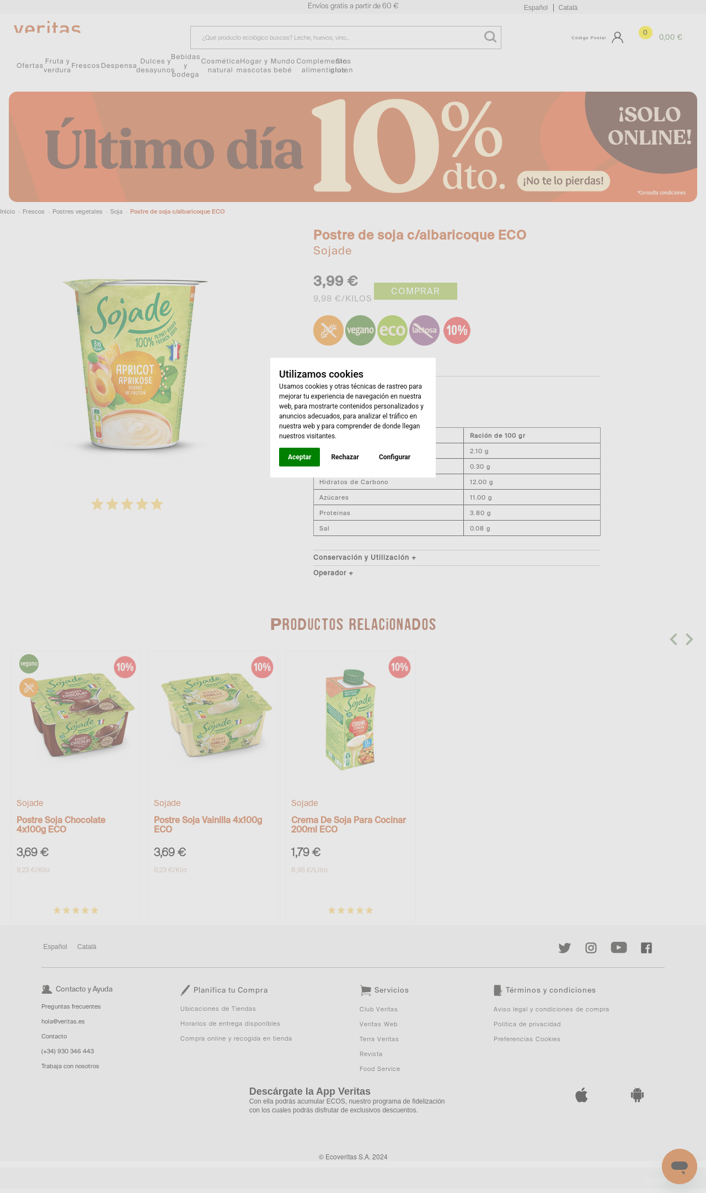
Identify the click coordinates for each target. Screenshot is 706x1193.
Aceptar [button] (299, 457)
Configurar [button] (394, 457)
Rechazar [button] (345, 457)
